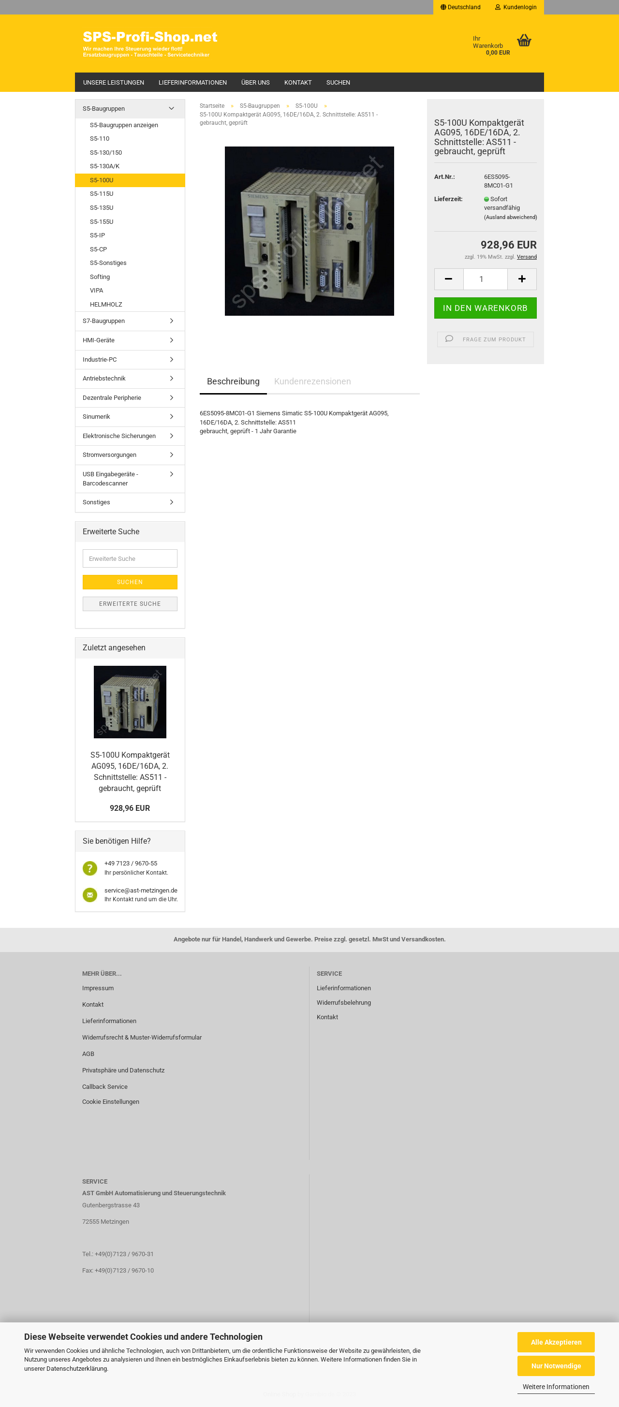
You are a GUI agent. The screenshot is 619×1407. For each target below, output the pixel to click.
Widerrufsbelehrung (344, 1002)
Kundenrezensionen (312, 381)
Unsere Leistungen (113, 82)
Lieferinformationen (193, 82)
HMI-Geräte (99, 340)
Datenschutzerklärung (76, 1368)
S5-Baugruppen (104, 108)
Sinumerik (96, 416)
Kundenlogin (516, 7)
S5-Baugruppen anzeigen (124, 125)
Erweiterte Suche (130, 604)
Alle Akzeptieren (556, 1342)
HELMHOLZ (106, 304)
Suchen (338, 82)
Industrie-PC (100, 359)
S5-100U (101, 180)
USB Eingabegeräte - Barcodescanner (110, 478)
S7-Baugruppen (104, 320)
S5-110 (99, 138)
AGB (88, 1053)
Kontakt (298, 82)
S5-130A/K (104, 166)
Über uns (255, 82)
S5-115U (101, 193)
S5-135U (101, 207)
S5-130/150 (106, 152)
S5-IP (97, 235)
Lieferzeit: (448, 199)
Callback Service (105, 1086)
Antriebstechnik (104, 378)
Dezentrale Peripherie (112, 397)
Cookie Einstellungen (110, 1101)
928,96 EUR (130, 808)
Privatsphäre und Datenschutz (123, 1070)
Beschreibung (233, 381)
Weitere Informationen (556, 1387)
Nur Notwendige (556, 1366)
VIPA (96, 290)
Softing (100, 276)
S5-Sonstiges (108, 262)
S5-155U (101, 221)
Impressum (98, 988)
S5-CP (98, 249)
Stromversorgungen (109, 454)
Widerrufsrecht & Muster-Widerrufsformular (142, 1037)
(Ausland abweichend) (510, 217)
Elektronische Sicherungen (119, 436)
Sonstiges (96, 502)
